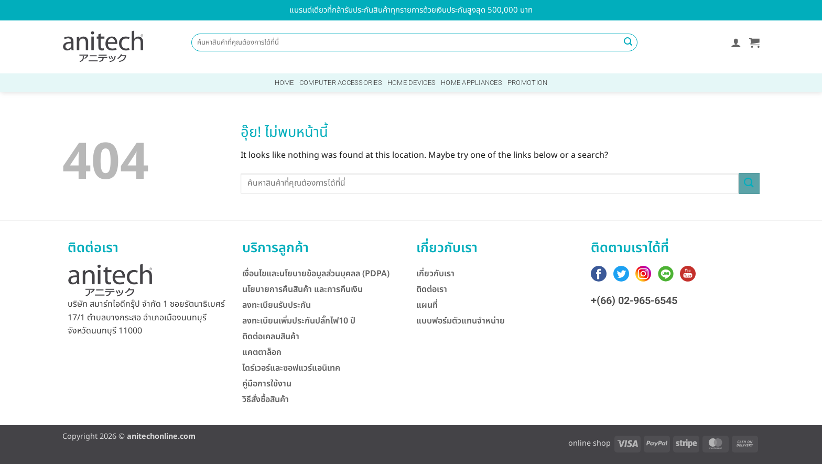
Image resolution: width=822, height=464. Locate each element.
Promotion (527, 83)
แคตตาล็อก (262, 352)
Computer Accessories (340, 83)
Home (284, 83)
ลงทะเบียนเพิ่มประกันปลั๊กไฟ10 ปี (298, 321)
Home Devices (411, 83)
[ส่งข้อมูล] (628, 42)
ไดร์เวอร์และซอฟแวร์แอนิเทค (291, 368)
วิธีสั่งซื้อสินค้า (265, 399)
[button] (736, 42)
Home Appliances (471, 83)
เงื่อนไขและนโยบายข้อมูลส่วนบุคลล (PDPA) (316, 273)
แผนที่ (427, 305)
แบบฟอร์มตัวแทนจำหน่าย (460, 321)
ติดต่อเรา (431, 289)
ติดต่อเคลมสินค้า (270, 336)
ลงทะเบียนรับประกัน (276, 305)
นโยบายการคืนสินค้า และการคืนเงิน (302, 289)
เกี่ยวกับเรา (435, 273)
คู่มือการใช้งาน (266, 383)
